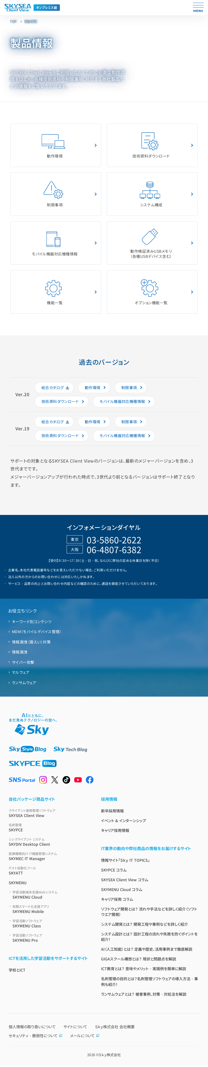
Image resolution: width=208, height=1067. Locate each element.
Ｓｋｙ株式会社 (110, 1055)
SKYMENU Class (50, 924)
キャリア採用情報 (115, 831)
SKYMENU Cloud (50, 896)
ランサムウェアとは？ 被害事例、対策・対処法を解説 (143, 995)
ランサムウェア (24, 683)
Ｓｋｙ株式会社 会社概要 (115, 1027)
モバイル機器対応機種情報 (55, 243)
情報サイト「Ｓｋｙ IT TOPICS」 (125, 861)
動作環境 (53, 145)
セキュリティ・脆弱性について (36, 1036)
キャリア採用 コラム (117, 900)
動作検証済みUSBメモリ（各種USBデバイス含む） (151, 244)
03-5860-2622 (114, 540)
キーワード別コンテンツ (31, 622)
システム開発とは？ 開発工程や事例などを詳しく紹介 (144, 925)
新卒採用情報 (112, 812)
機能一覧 (53, 292)
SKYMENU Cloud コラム (121, 890)
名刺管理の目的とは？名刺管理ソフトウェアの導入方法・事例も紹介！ (149, 982)
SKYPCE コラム (113, 871)
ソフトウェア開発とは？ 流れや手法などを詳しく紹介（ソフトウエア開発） (149, 912)
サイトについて (75, 1027)
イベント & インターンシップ (123, 821)
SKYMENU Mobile (50, 910)
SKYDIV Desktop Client (48, 843)
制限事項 (53, 194)
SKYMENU (18, 883)
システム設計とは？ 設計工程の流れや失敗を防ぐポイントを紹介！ (149, 937)
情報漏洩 (20, 653)
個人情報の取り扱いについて (32, 1027)
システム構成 (150, 194)
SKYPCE (48, 829)
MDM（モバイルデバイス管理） (36, 633)
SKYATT (48, 872)
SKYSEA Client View (48, 814)
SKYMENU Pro (50, 939)
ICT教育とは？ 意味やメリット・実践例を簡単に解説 (143, 969)
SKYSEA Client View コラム (124, 880)
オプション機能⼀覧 (151, 292)
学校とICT (17, 971)
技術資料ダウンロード (151, 145)
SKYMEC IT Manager (48, 857)
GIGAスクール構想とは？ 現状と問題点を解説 (138, 960)
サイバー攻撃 (23, 663)
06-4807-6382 (114, 550)
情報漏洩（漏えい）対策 (31, 643)
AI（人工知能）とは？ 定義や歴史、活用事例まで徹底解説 (146, 950)
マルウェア (21, 673)
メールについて (85, 1036)
